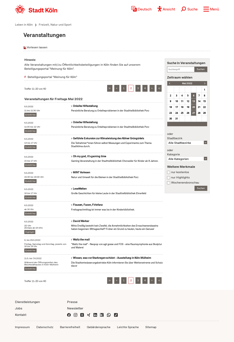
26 (188, 113)
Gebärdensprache (98, 327)
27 (193, 113)
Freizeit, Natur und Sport (55, 25)
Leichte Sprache (128, 327)
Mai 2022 (187, 83)
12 (188, 101)
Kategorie (187, 152)
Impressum (22, 327)
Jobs (18, 308)
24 (176, 113)
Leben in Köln (24, 25)
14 (199, 101)
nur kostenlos (180, 172)
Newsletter (75, 308)
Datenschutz (44, 327)
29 (204, 113)
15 (204, 101)
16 (170, 107)
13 (193, 101)
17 (176, 107)
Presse (72, 302)
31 (176, 118)
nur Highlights (180, 177)
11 (182, 101)
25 (182, 113)
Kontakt (20, 315)
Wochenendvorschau (185, 182)
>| (159, 88)
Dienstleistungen (27, 302)
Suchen (201, 69)
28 (199, 113)
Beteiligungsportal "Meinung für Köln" (52, 77)
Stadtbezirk (187, 136)
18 (182, 107)
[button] (211, 9)
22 (204, 107)
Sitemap (150, 327)
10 (176, 101)
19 (188, 107)
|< (110, 88)
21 (199, 107)
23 (170, 113)
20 (193, 107)
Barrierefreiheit (70, 327)
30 (170, 118)
